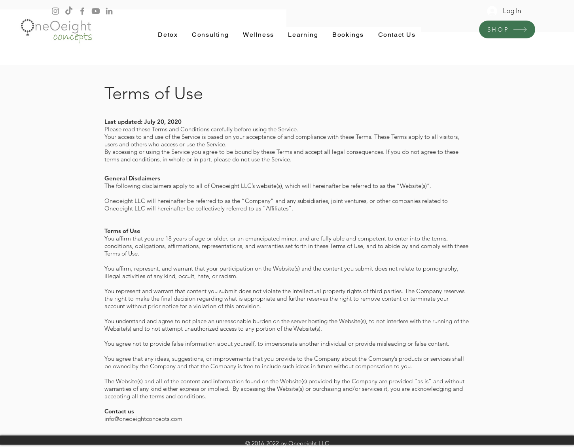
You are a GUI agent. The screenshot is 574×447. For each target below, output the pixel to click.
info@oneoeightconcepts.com (143, 418)
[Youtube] (95, 11)
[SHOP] (507, 29)
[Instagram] (55, 11)
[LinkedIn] (109, 11)
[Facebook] (82, 11)
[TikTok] (69, 11)
